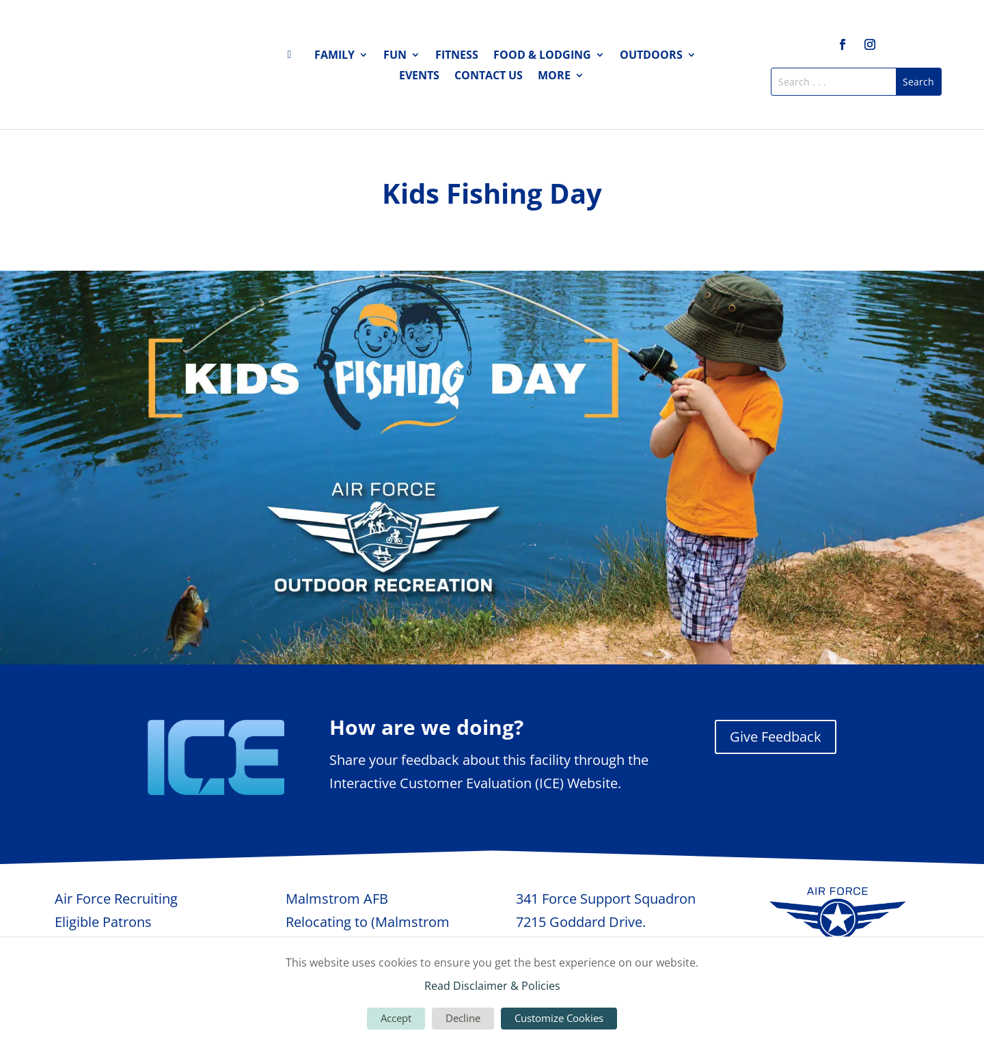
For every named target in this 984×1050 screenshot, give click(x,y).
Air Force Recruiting (116, 898)
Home (293, 57)
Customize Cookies (559, 1018)
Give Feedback (775, 736)
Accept (396, 1018)
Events (419, 76)
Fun (395, 56)
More (554, 76)
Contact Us (488, 76)
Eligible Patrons (103, 922)
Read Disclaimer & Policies (492, 985)
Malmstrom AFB (337, 898)
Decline (463, 1018)
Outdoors (651, 56)
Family (334, 56)
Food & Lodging (542, 56)
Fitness (456, 56)
